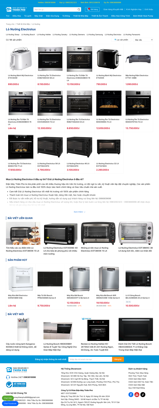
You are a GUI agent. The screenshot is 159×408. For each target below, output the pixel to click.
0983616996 (50, 2)
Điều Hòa (17, 16)
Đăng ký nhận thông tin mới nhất (50, 359)
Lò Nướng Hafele (44, 34)
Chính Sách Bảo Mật (136, 385)
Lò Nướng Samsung (95, 34)
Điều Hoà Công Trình (120, 16)
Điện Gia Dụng (52, 16)
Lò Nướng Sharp (12, 34)
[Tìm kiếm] (79, 9)
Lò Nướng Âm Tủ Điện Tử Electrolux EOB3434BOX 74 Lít (78, 77)
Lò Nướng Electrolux (113, 34)
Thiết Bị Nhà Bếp (80, 16)
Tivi (7, 16)
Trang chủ (10, 24)
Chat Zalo (8, 398)
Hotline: (41, 2)
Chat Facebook (10, 403)
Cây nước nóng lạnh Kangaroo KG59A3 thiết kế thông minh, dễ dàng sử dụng (21, 347)
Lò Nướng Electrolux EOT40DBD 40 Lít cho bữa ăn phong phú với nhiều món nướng (60, 251)
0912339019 (94, 2)
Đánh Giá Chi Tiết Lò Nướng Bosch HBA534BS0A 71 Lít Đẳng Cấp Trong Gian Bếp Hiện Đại (135, 347)
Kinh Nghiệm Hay (133, 9)
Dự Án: (106, 2)
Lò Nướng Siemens (77, 34)
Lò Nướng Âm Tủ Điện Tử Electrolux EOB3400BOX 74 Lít (19, 121)
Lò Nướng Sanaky (60, 34)
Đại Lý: (62, 2)
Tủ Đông (66, 16)
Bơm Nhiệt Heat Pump (143, 16)
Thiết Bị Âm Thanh (99, 16)
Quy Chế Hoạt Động (136, 388)
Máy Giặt (39, 16)
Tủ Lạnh (27, 16)
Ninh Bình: (85, 2)
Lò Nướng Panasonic (131, 34)
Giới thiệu (148, 9)
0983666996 (115, 2)
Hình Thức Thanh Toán (137, 376)
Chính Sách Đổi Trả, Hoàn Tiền (140, 382)
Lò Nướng (36, 24)
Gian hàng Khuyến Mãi (113, 9)
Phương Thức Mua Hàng (138, 373)
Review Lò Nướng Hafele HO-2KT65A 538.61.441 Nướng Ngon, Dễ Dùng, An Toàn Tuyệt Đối (97, 347)
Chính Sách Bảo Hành (137, 379)
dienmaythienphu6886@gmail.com (25, 397)
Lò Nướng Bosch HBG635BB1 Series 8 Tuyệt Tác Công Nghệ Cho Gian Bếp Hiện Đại (60, 347)
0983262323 (71, 2)
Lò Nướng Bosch (28, 34)
